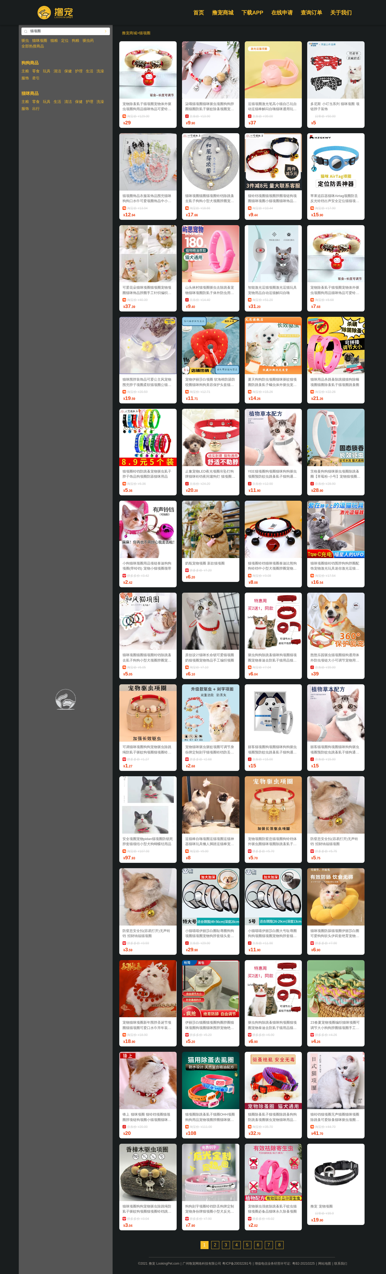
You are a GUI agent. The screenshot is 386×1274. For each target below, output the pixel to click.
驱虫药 (88, 40)
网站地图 (324, 1263)
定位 (65, 40)
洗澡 (100, 71)
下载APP (252, 13)
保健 (68, 71)
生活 (89, 71)
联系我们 (340, 1263)
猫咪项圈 (39, 40)
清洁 (57, 71)
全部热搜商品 (32, 46)
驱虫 (25, 40)
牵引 (36, 78)
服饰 (25, 78)
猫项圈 (144, 33)
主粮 (25, 71)
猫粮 (54, 40)
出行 (36, 108)
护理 (79, 71)
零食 (36, 71)
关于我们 (341, 13)
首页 (198, 13)
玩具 (46, 71)
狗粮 (75, 40)
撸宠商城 (222, 13)
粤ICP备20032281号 (236, 1263)
